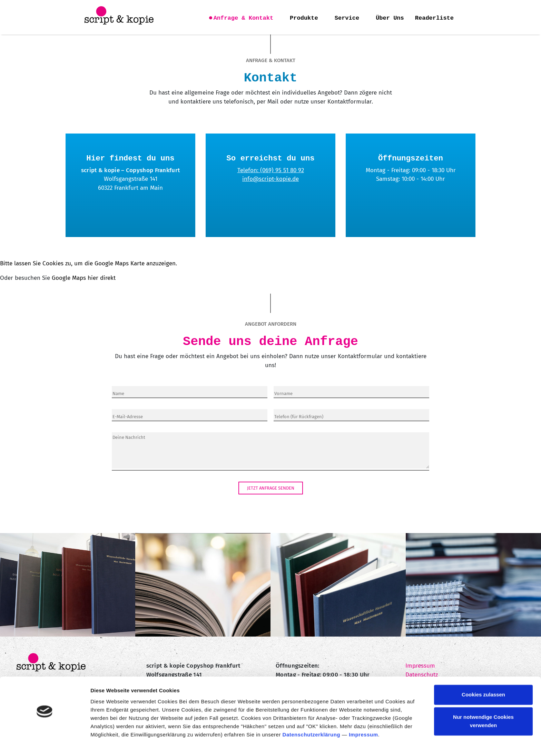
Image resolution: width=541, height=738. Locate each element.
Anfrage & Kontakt (243, 18)
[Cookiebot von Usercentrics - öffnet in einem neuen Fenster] (44, 724)
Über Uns (390, 18)
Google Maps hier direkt (84, 278)
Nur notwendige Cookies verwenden (483, 692)
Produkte (304, 18)
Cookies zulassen (483, 665)
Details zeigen (107, 724)
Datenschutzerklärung (312, 705)
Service (347, 18)
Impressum (363, 705)
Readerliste (434, 18)
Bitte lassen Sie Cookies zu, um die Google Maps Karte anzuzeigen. (88, 263)
